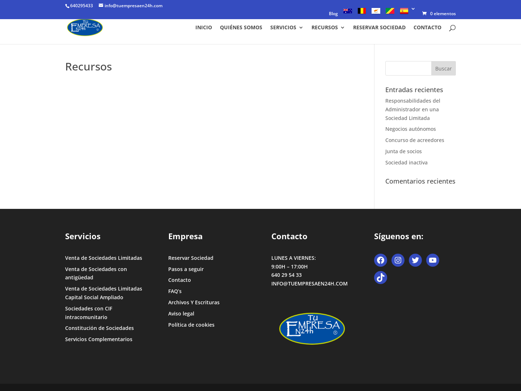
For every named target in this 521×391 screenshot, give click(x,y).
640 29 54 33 (286, 274)
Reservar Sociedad (379, 28)
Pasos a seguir (186, 269)
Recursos (325, 28)
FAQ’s (175, 291)
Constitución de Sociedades (99, 328)
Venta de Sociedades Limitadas (103, 257)
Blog (333, 14)
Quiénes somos (241, 28)
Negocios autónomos (410, 128)
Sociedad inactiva (406, 162)
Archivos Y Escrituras (194, 302)
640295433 (81, 6)
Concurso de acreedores (414, 140)
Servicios (283, 28)
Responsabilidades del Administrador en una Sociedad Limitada (412, 109)
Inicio (203, 28)
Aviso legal (181, 313)
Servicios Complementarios (98, 339)
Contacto (427, 28)
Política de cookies (191, 324)
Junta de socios (403, 151)
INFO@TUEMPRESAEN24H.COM (309, 283)
